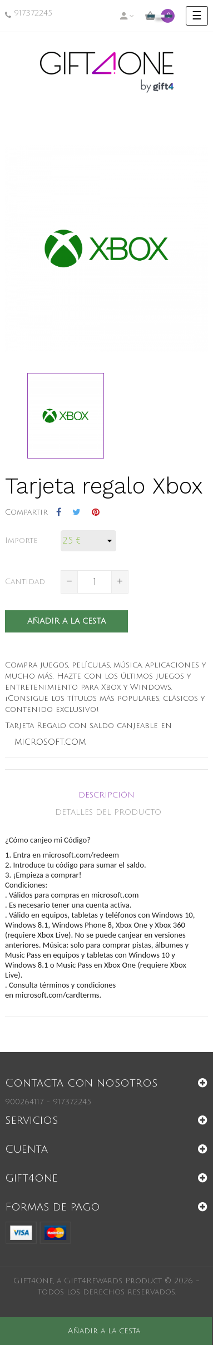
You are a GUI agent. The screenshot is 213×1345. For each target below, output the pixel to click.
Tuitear (76, 512)
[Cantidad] (94, 582)
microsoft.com (50, 742)
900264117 (24, 1102)
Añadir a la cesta (66, 621)
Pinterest (96, 512)
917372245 (33, 13)
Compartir (58, 512)
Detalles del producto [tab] (108, 812)
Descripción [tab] (106, 795)
